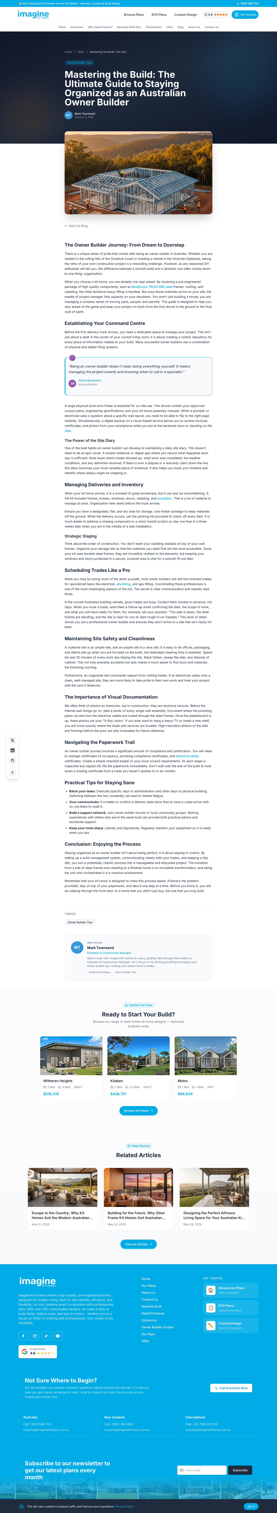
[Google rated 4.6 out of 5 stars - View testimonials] (216, 14)
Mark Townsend (100, 948)
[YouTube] (57, 1336)
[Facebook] (23, 1336)
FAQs (169, 27)
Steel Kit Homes (153, 1313)
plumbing (123, 584)
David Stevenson (89, 380)
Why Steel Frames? (100, 27)
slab (68, 431)
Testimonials (153, 27)
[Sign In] (245, 14)
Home (62, 27)
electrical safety (187, 756)
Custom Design (185, 15)
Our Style (148, 1334)
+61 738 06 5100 (205, 1424)
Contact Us (212, 27)
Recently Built (151, 1306)
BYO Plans (159, 15)
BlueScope (139, 287)
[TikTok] (46, 1336)
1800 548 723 (41, 1424)
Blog (181, 27)
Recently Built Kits (129, 27)
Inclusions (76, 27)
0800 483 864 (122, 1424)
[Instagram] (34, 1336)
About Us (194, 27)
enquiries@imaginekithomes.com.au (45, 1429)
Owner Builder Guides (158, 1327)
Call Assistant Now (231, 1388)
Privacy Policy (124, 1506)
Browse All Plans (138, 1111)
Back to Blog (76, 226)
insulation (164, 498)
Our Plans (149, 1286)
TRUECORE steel (160, 287)
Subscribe (240, 1470)
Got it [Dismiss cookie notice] (251, 1506)
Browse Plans (134, 15)
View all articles (138, 1244)
